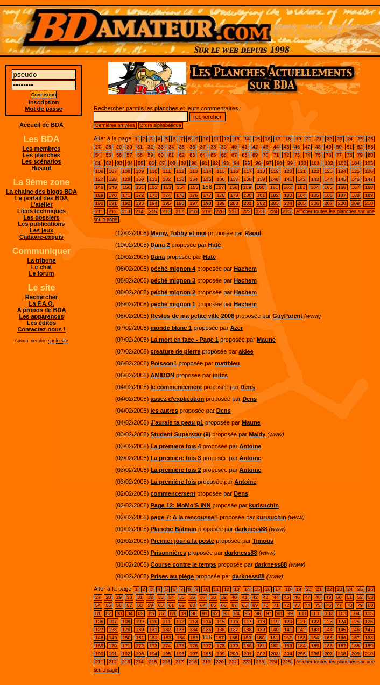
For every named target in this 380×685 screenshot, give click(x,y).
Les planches (41, 155)
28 (108, 147)
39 (224, 147)
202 (261, 203)
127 (99, 179)
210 (369, 203)
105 (369, 163)
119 (275, 171)
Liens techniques (41, 211)
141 (288, 179)
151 (140, 187)
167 (355, 187)
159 (247, 187)
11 (216, 139)
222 (246, 211)
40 (234, 147)
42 (255, 147)
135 (207, 179)
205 (302, 203)
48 (318, 147)
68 (245, 155)
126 (369, 171)
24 (350, 139)
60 (161, 155)
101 (316, 163)
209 (355, 203)
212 (113, 211)
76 (328, 155)
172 (140, 195)
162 (288, 187)
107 (113, 171)
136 (220, 179)
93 (226, 163)
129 (126, 179)
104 (355, 163)
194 (153, 203)
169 (99, 195)
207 (329, 203)
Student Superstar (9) (180, 434)
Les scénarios (41, 161)
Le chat (41, 267)
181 (261, 195)
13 (237, 139)
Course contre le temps (183, 564)
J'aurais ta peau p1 (176, 422)
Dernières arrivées (115, 125)
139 (261, 179)
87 (162, 163)
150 (126, 187)
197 (193, 203)
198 (207, 203)
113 (193, 171)
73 (297, 155)
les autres (164, 410)
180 (248, 195)
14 (247, 139)
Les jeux (41, 230)
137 (234, 179)
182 (275, 195)
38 (213, 147)
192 (126, 203)
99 (290, 163)
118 (261, 171)
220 (220, 211)
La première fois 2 (175, 470)
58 (140, 155)
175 (180, 195)
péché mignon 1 (172, 304)
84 (129, 163)
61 (171, 155)
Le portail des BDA (41, 198)
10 (205, 139)
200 (234, 203)
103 (342, 163)
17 (277, 139)
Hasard (41, 168)
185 (315, 195)
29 (119, 147)
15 (257, 139)
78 (349, 155)
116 (234, 171)
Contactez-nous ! (41, 329)
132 (167, 179)
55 (108, 155)
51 (349, 147)
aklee (246, 351)
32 (150, 147)
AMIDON (162, 375)
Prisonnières (168, 552)
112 (180, 171)
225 (287, 211)
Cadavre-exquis (41, 237)
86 (151, 163)
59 (150, 155)
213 (126, 211)
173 (153, 195)
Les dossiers (41, 217)
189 (369, 195)
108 (126, 171)
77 (339, 155)
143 (315, 179)
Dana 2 (160, 245)
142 (302, 179)
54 (98, 155)
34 (171, 147)
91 (204, 163)
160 (261, 187)
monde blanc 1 (171, 327)
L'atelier (41, 204)
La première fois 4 (175, 446)
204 (288, 203)
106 (99, 171)
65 (213, 155)
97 (268, 163)
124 (342, 171)
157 (220, 187)
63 (192, 155)
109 (140, 171)
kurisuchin (264, 505)
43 (266, 147)
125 (355, 171)
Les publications (41, 224)
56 (119, 155)
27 (98, 147)
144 (329, 179)
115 (220, 171)
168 (369, 187)
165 (329, 187)
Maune (266, 339)
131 (153, 179)
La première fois (173, 481)
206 (315, 203)
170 (113, 195)
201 (248, 203)
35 (182, 147)
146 (355, 179)
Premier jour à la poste (182, 541)
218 (193, 211)
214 (140, 211)
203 (275, 203)
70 (266, 155)
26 (370, 139)
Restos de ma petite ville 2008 (192, 316)
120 (288, 171)
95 (247, 163)
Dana (157, 256)
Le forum (41, 273)
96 (258, 163)
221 (233, 211)
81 (98, 163)
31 (140, 147)
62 (182, 155)
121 (302, 171)
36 (192, 147)
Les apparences (41, 316)
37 (203, 147)
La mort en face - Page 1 (184, 339)
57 (129, 155)
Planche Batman (173, 529)
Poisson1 (163, 363)
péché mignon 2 (172, 292)
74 (307, 155)
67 (234, 155)
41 (245, 147)
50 (339, 147)
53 (370, 147)
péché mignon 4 (172, 268)
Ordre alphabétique (160, 125)
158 (233, 187)
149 (113, 187)
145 (342, 179)
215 (153, 211)
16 (267, 139)
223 (260, 211)
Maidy (257, 434)
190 (99, 203)
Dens (247, 387)
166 (342, 187)
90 (193, 163)
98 (279, 163)
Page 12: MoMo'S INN (180, 505)
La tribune (41, 260)
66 (224, 155)
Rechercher (41, 297)
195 (167, 203)
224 (273, 211)
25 (360, 139)
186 (329, 195)
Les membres (42, 148)
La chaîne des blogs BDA (41, 191)
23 (339, 139)
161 (274, 187)
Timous (262, 541)
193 (140, 203)
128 (113, 179)
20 (309, 139)
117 (248, 171)
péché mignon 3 (172, 280)
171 (126, 195)
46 (297, 147)
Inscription (44, 102)
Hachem (245, 268)
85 (140, 163)
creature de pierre (175, 351)
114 (207, 171)
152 (154, 187)
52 (360, 147)
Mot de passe (43, 108)
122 (315, 171)
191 (113, 203)
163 (301, 187)
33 (161, 147)
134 (193, 179)
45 (286, 147)
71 (276, 155)
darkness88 (251, 529)
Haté (214, 245)
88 (172, 163)
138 (248, 179)
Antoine (251, 446)
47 (307, 147)
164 (315, 187)
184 (302, 195)
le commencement (176, 387)
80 (370, 155)
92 (215, 163)
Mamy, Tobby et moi (178, 233)
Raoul (252, 233)
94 (237, 163)
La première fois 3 (175, 458)
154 (181, 187)
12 (226, 139)
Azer (236, 327)
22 (329, 139)
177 (207, 195)
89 (183, 163)
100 (302, 163)
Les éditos (41, 323)
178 (220, 195)
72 (286, 155)
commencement (172, 493)
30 (129, 147)
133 (180, 179)
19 (298, 139)
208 (342, 203)
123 (329, 171)
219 (206, 211)
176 (193, 195)
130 (140, 179)
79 (360, 155)
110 (153, 171)
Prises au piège (172, 576)
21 (319, 139)
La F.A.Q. (41, 303)
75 (318, 155)
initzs (220, 375)
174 (167, 195)
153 (167, 187)
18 (288, 139)
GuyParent (287, 316)
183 (288, 195)
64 (203, 155)
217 (179, 211)
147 (369, 179)
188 (355, 195)
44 (276, 147)
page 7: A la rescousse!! (184, 517)
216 (166, 211)
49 (328, 147)
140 (275, 179)
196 (180, 203)
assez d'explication (177, 399)
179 (234, 195)
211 (99, 211)
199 (220, 203)
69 (255, 155)
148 (99, 187)
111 (167, 171)
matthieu (227, 363)
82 (108, 163)
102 (329, 163)
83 (119, 163)
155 (194, 187)
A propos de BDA (41, 310)
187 (342, 195)
